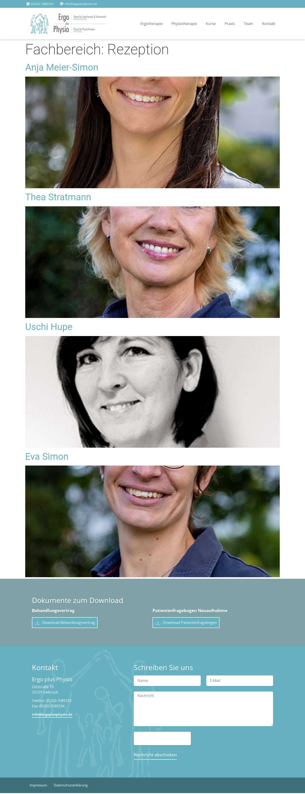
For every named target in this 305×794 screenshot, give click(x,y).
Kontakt (268, 23)
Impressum (39, 786)
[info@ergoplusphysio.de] (61, 3)
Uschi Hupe (49, 326)
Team (248, 23)
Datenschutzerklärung (74, 786)
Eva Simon (47, 456)
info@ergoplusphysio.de (81, 4)
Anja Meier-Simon (61, 67)
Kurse (211, 23)
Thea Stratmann (58, 197)
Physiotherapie (184, 23)
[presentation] (162, 739)
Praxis (230, 23)
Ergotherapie (151, 23)
